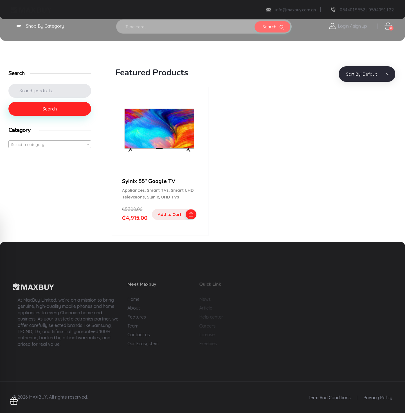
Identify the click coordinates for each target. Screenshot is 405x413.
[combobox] (49, 144)
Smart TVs (158, 190)
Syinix (153, 197)
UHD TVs (170, 197)
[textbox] (50, 144)
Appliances (133, 190)
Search (49, 109)
